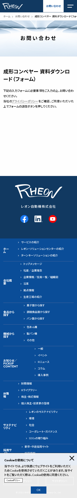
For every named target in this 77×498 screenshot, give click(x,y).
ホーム (6, 16)
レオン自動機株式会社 (38, 206)
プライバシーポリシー (25, 101)
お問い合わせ (53, 6)
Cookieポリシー (13, 480)
